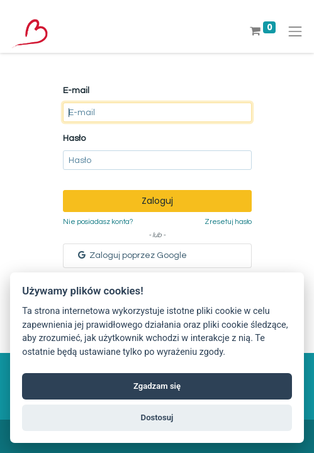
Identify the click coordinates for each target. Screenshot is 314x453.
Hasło (74, 138)
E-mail (76, 90)
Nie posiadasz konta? (98, 221)
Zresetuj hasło (228, 221)
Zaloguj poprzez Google (131, 255)
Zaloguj (157, 200)
